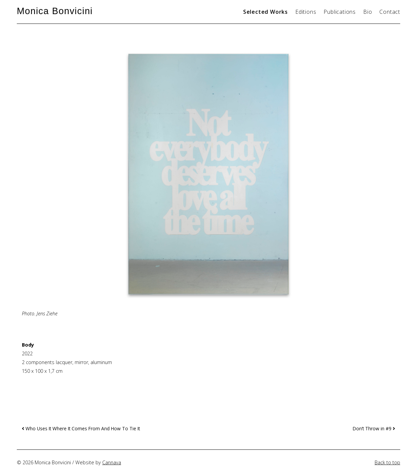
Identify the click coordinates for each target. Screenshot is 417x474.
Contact (389, 11)
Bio (367, 11)
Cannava (111, 462)
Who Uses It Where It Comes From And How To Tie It (81, 428)
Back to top (387, 462)
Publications (340, 11)
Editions (305, 11)
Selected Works (265, 11)
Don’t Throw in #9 (374, 428)
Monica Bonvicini (55, 11)
